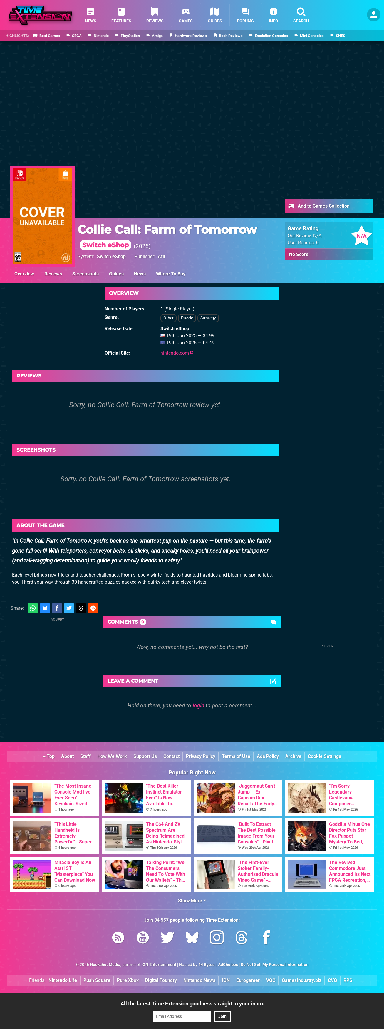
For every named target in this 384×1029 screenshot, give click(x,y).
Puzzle (187, 317)
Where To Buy (170, 274)
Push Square (96, 980)
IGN (226, 980)
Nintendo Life (62, 980)
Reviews (53, 274)
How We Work (112, 756)
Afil (161, 256)
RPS (347, 980)
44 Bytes (206, 964)
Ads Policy (268, 756)
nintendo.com (177, 353)
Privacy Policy (200, 756)
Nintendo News (199, 980)
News (140, 274)
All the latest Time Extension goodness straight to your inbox (192, 1003)
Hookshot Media (105, 964)
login (198, 705)
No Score (298, 254)
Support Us (145, 756)
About (67, 756)
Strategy (208, 317)
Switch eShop (111, 256)
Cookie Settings (324, 756)
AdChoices (227, 964)
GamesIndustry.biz (301, 980)
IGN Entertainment (158, 964)
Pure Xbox (128, 980)
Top (49, 756)
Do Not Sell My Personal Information (274, 964)
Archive (293, 756)
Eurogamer (248, 980)
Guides (116, 274)
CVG (332, 980)
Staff (85, 756)
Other (168, 317)
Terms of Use (236, 756)
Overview (24, 274)
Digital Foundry (161, 980)
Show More (192, 900)
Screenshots (85, 274)
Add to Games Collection (319, 206)
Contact (171, 756)
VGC (270, 980)
